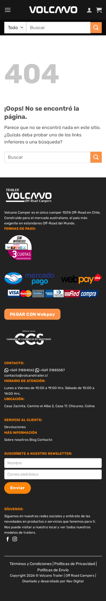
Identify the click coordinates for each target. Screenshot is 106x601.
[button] (7, 10)
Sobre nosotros (16, 440)
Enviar (17, 487)
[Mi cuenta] (89, 10)
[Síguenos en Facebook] (7, 539)
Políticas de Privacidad (74, 563)
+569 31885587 (50, 370)
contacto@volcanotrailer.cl (26, 375)
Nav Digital (75, 581)
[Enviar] (96, 27)
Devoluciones (15, 427)
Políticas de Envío (53, 570)
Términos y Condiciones (31, 563)
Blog (32, 440)
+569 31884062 (19, 370)
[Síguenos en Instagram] (14, 539)
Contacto (44, 440)
